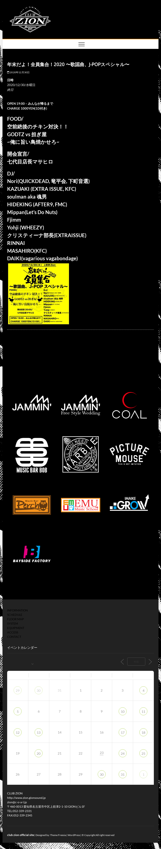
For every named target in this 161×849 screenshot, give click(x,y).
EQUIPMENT (15, 628)
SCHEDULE (14, 614)
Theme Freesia (58, 835)
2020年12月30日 (18, 72)
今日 (136, 661)
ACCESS (12, 632)
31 (123, 774)
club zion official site (20, 835)
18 (143, 732)
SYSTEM (12, 623)
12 (17, 732)
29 (17, 690)
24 (123, 753)
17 (123, 732)
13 (38, 732)
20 (38, 753)
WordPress (74, 835)
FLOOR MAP (15, 619)
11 (143, 711)
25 (143, 753)
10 (123, 711)
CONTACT (14, 636)
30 (38, 690)
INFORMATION (17, 610)
